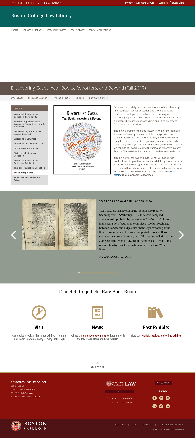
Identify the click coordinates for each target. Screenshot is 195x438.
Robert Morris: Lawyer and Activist (27, 178)
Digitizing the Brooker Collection (25, 154)
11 (115, 273)
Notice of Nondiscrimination (171, 425)
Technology (77, 30)
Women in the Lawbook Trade (29, 143)
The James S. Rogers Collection (29, 167)
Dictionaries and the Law (26, 148)
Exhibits (80, 98)
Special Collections (100, 30)
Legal (134, 425)
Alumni (150, 3)
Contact (119, 391)
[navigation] (94, 30)
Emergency (148, 425)
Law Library (17, 98)
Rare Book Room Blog (94, 335)
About (14, 30)
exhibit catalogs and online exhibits (161, 335)
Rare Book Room (62, 98)
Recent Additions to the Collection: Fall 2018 (26, 161)
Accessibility (120, 425)
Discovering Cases (23, 172)
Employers (141, 3)
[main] (97, 236)
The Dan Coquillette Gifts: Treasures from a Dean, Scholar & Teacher (30, 124)
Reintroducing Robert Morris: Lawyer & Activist (28, 132)
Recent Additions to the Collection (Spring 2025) (26, 115)
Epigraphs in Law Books (25, 138)
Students (129, 3)
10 (111, 273)
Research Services (56, 30)
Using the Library (32, 30)
